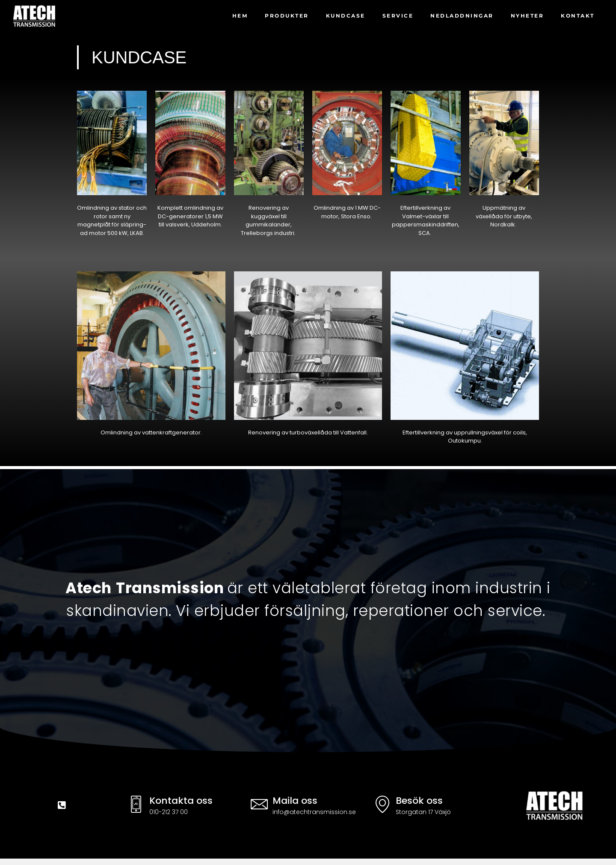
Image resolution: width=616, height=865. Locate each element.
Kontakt (578, 15)
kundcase (345, 15)
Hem (240, 15)
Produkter (287, 15)
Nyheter (527, 15)
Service (398, 15)
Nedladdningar (462, 15)
